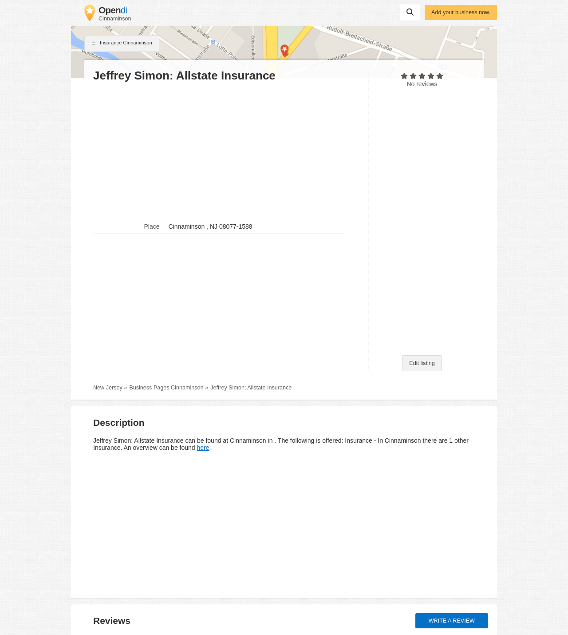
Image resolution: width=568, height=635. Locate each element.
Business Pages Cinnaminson (166, 388)
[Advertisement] (226, 151)
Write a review (452, 621)
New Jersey (107, 388)
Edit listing (421, 363)
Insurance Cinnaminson (121, 43)
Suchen (410, 12)
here (203, 447)
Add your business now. (460, 12)
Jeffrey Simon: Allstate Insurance (251, 388)
